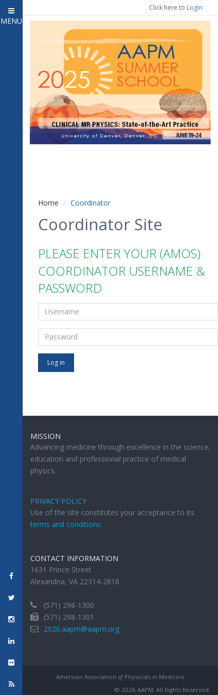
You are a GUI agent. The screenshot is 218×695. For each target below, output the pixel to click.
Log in (56, 362)
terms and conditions (65, 524)
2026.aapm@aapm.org (81, 629)
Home (48, 203)
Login (195, 7)
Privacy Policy (58, 501)
